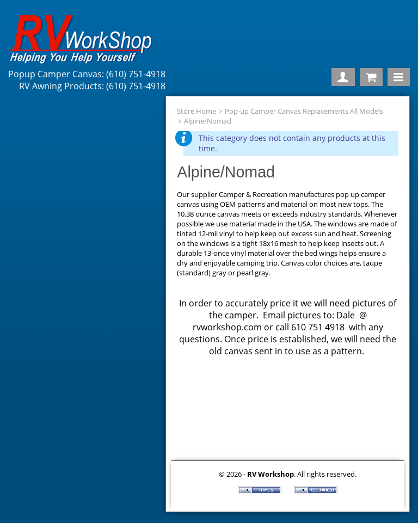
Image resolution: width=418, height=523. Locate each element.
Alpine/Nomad (207, 121)
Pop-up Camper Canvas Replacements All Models (304, 111)
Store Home (196, 111)
